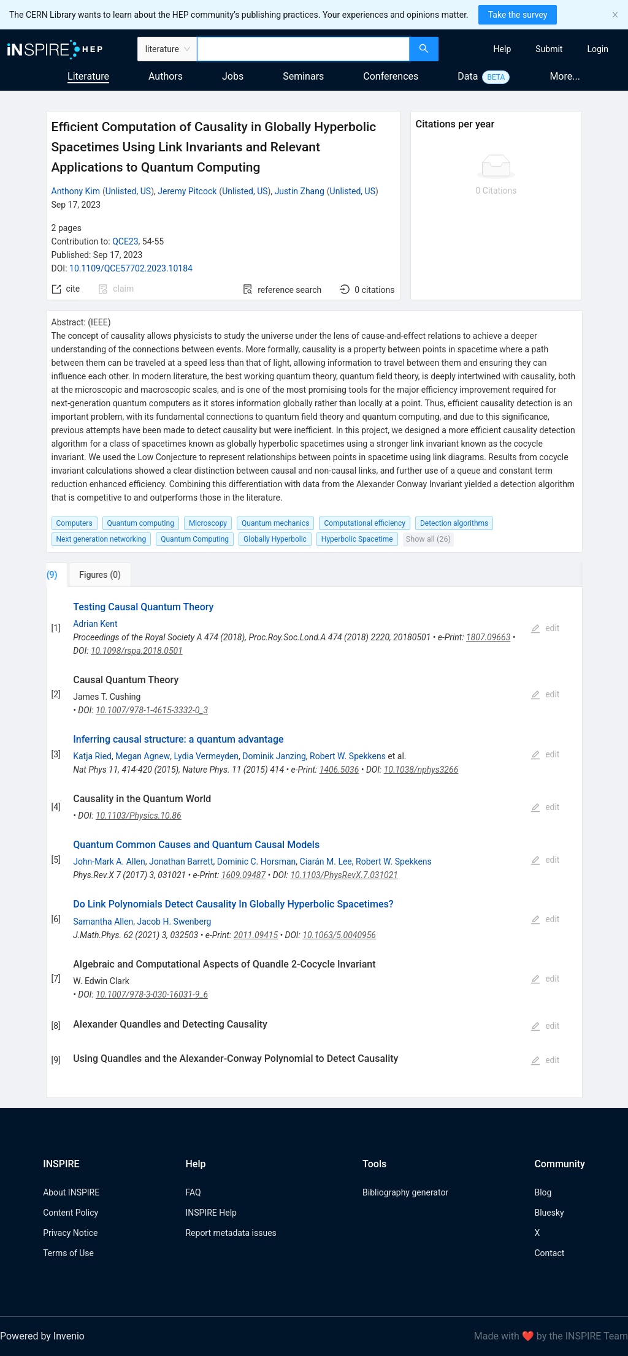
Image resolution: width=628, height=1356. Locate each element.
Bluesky (549, 1213)
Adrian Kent (95, 624)
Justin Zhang (299, 191)
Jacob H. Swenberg (174, 921)
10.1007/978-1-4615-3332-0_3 (152, 710)
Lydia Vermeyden (206, 756)
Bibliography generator (405, 1192)
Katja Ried (92, 756)
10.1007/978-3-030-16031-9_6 (152, 994)
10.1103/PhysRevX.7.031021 (344, 875)
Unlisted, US (128, 191)
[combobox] (303, 49)
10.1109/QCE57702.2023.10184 (131, 268)
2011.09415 (256, 935)
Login (597, 49)
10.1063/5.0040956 (339, 935)
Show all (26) (428, 539)
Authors (165, 76)
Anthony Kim (76, 191)
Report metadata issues (230, 1233)
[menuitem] (502, 49)
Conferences (390, 76)
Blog (542, 1192)
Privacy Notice (70, 1233)
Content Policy (70, 1213)
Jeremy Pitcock (187, 191)
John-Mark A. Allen (109, 861)
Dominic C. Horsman (256, 861)
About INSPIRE (71, 1192)
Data (468, 76)
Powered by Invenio (42, 1336)
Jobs (232, 76)
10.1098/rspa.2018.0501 (137, 651)
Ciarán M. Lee (326, 861)
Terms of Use (68, 1253)
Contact (549, 1253)
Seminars (303, 76)
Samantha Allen (103, 921)
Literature (88, 76)
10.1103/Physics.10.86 (139, 815)
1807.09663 (488, 637)
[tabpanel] (314, 842)
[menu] (535, 49)
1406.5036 (339, 770)
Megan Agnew (142, 756)
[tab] (84, 574)
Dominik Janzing (274, 756)
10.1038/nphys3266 (421, 770)
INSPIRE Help (210, 1213)
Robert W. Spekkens (348, 756)
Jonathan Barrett (181, 861)
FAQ (193, 1192)
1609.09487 (243, 875)
